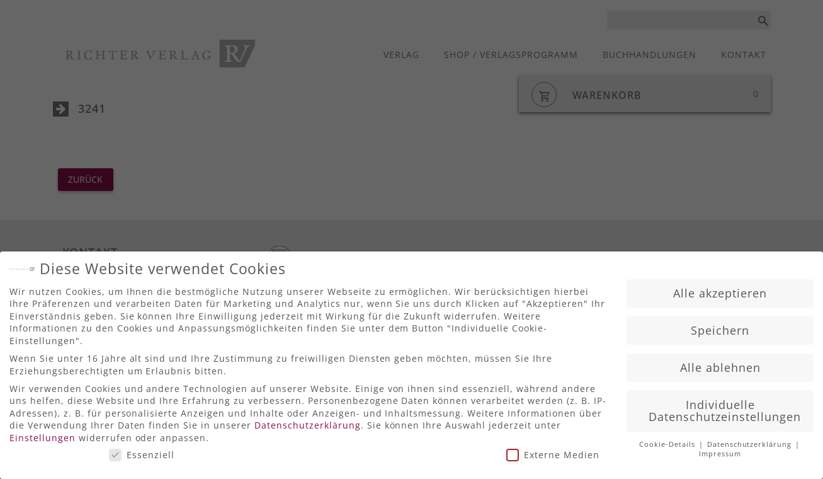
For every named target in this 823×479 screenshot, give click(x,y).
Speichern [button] (720, 326)
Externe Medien (552, 451)
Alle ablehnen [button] (720, 363)
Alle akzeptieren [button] (720, 289)
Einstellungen (42, 434)
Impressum (720, 450)
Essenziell (141, 451)
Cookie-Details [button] (668, 440)
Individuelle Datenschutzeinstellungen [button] (725, 407)
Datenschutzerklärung (307, 421)
